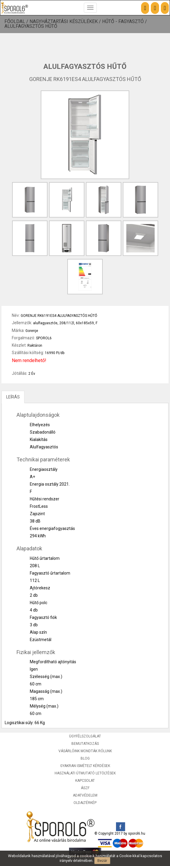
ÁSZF (85, 788)
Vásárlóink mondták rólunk (85, 751)
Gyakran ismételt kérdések (85, 766)
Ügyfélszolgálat (85, 736)
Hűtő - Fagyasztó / (125, 21)
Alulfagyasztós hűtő (30, 26)
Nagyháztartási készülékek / (66, 21)
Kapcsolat (85, 781)
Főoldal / (17, 21)
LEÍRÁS (13, 397)
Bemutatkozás (85, 744)
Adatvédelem (85, 795)
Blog (85, 758)
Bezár (102, 860)
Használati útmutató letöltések (85, 773)
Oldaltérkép (85, 803)
